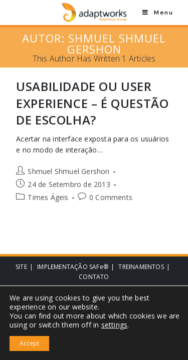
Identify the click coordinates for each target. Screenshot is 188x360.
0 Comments (110, 197)
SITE (21, 266)
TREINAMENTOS (140, 266)
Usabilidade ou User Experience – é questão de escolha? (92, 103)
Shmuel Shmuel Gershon (68, 171)
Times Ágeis (48, 197)
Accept (29, 343)
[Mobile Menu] (157, 12)
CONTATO (94, 276)
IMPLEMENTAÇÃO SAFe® (72, 266)
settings (114, 325)
